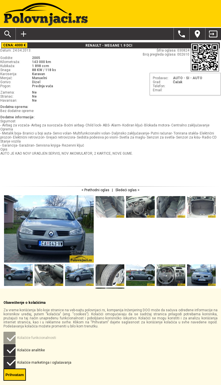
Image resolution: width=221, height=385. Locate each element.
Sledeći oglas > (127, 190)
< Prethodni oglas (95, 190)
